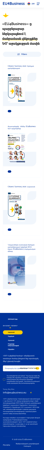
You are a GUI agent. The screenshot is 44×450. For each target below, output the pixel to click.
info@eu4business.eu (14, 392)
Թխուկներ (6, 445)
